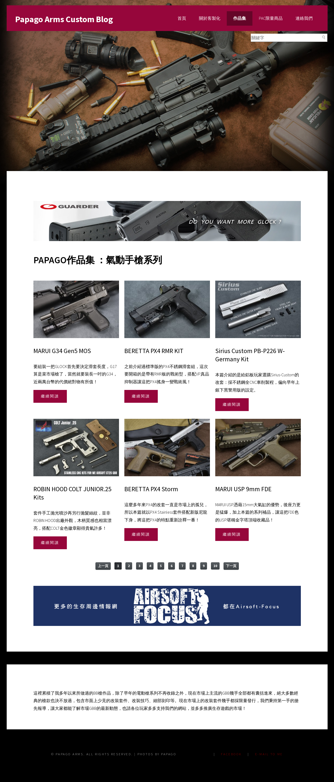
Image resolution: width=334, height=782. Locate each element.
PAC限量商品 (271, 18)
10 (215, 566)
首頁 (182, 18)
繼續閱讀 (50, 396)
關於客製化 (209, 18)
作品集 (239, 18)
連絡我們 (304, 18)
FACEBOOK (231, 754)
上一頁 (103, 566)
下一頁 (231, 566)
